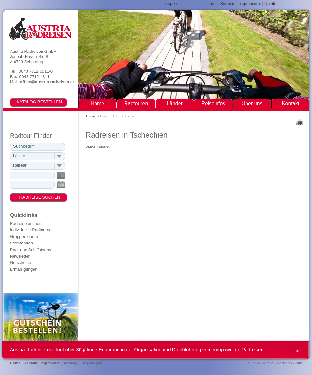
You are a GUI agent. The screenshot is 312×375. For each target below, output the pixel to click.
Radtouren (136, 103)
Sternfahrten (21, 243)
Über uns (252, 103)
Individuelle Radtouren (30, 229)
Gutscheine (20, 262)
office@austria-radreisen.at (47, 81)
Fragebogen (91, 363)
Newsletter (20, 256)
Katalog (271, 3)
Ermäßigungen (23, 269)
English (171, 4)
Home (91, 116)
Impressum (249, 3)
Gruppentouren (24, 236)
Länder (106, 116)
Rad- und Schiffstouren (31, 249)
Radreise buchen (26, 223)
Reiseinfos (213, 103)
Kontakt (227, 3)
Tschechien (124, 116)
